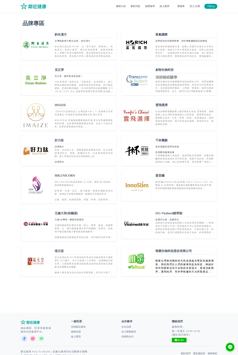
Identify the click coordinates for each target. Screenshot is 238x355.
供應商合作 (127, 336)
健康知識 (76, 331)
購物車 (181, 6)
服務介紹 (121, 6)
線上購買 (164, 6)
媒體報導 (150, 6)
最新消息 (135, 6)
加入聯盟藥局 (128, 331)
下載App (211, 6)
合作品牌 (126, 327)
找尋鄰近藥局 (78, 327)
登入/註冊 (195, 6)
